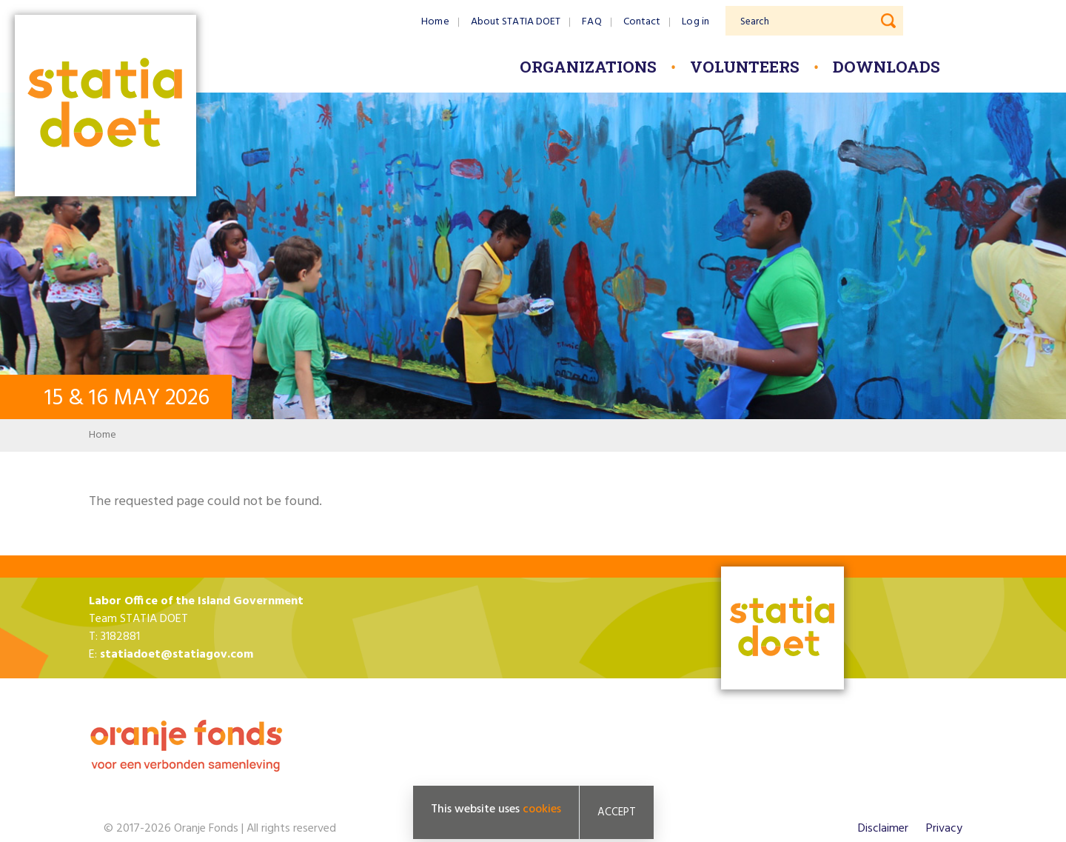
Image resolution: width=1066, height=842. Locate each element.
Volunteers (745, 66)
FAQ (591, 21)
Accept (616, 812)
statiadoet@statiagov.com (176, 654)
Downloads (886, 66)
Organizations (588, 66)
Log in (695, 21)
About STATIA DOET (516, 21)
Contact (642, 21)
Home (435, 21)
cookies (542, 809)
